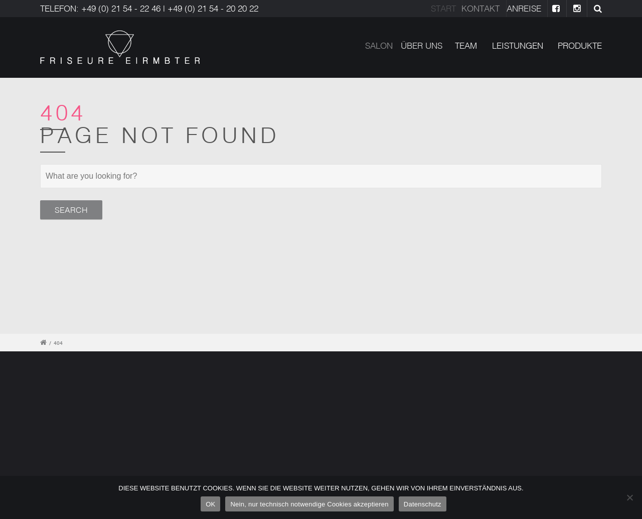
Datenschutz (422, 504)
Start (446, 8)
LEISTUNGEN (517, 45)
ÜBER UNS (425, 45)
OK (210, 504)
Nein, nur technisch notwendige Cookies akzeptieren (309, 504)
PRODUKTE (580, 45)
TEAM (467, 45)
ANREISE (528, 8)
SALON (384, 45)
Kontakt (486, 8)
